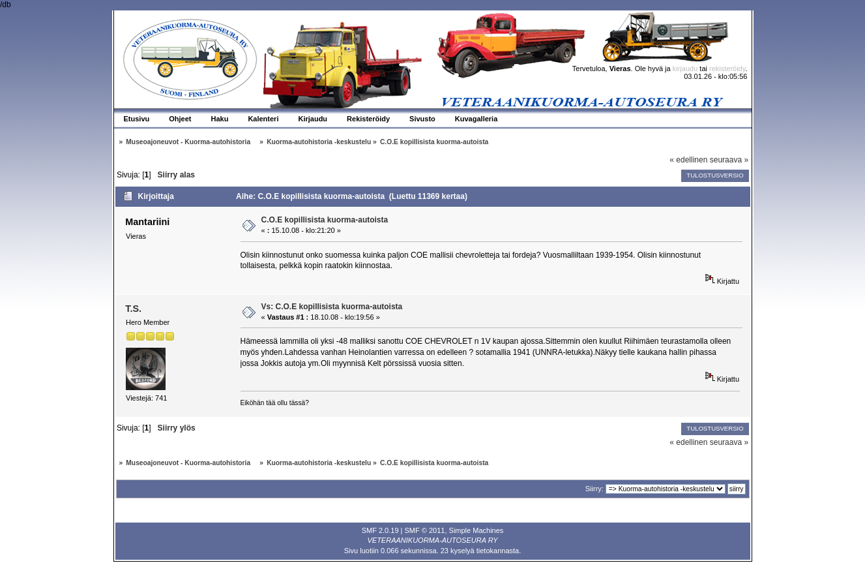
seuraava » (729, 159)
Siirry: (594, 489)
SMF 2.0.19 (380, 530)
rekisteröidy (727, 68)
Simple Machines (476, 530)
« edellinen (688, 159)
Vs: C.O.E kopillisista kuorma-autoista (332, 306)
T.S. (133, 308)
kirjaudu (685, 68)
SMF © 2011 (425, 530)
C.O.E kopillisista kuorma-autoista (325, 219)
